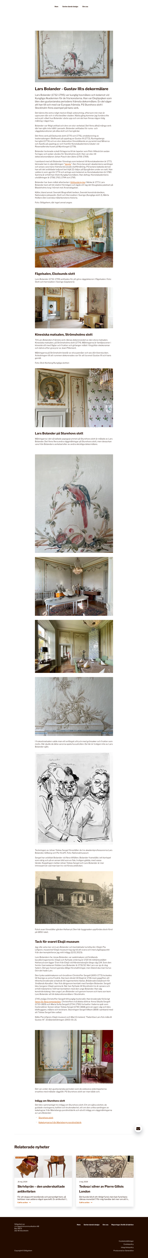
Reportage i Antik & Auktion (122, 1225)
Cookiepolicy (129, 1244)
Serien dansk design (70, 7)
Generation (129, 1251)
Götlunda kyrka (77, 182)
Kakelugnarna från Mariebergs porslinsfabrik (60, 1122)
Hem (56, 7)
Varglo (68, 164)
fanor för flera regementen (48, 1001)
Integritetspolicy (127, 1247)
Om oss (85, 7)
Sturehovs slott (46, 1117)
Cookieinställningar (126, 1241)
